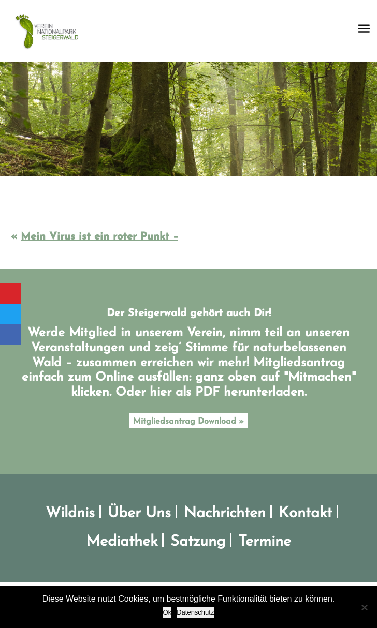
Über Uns (139, 513)
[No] (364, 607)
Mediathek (121, 541)
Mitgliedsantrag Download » (188, 421)
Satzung (197, 541)
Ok (167, 612)
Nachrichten (225, 513)
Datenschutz (195, 612)
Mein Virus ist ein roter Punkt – (99, 237)
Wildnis (70, 513)
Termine (264, 541)
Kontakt (305, 513)
